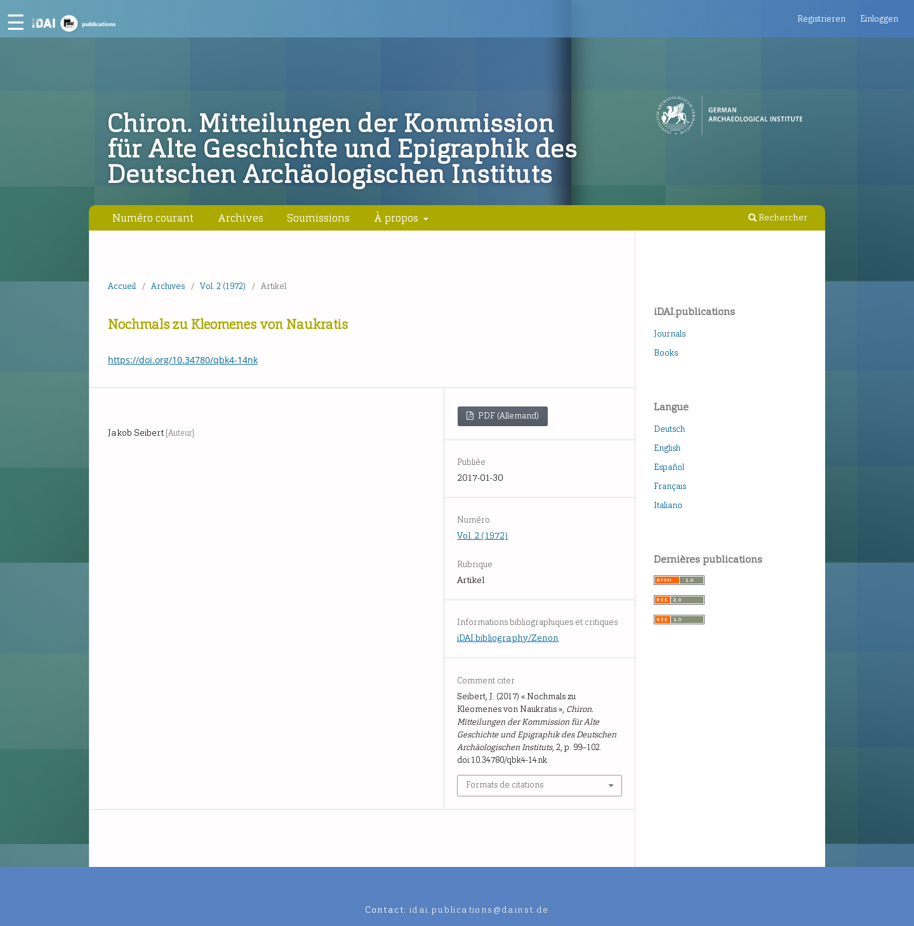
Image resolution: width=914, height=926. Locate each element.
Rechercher (777, 217)
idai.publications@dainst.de (479, 910)
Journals (670, 333)
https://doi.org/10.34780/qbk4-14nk (183, 360)
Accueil (122, 286)
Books (666, 352)
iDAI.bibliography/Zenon (508, 638)
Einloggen (879, 18)
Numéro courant (153, 218)
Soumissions (318, 218)
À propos (397, 218)
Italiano (668, 505)
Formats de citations (504, 784)
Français (670, 486)
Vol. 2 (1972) (223, 286)
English (667, 448)
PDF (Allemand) (507, 415)
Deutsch (669, 429)
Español (669, 467)
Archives (240, 218)
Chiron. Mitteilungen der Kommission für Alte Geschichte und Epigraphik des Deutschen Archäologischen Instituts (342, 149)
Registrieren (821, 18)
